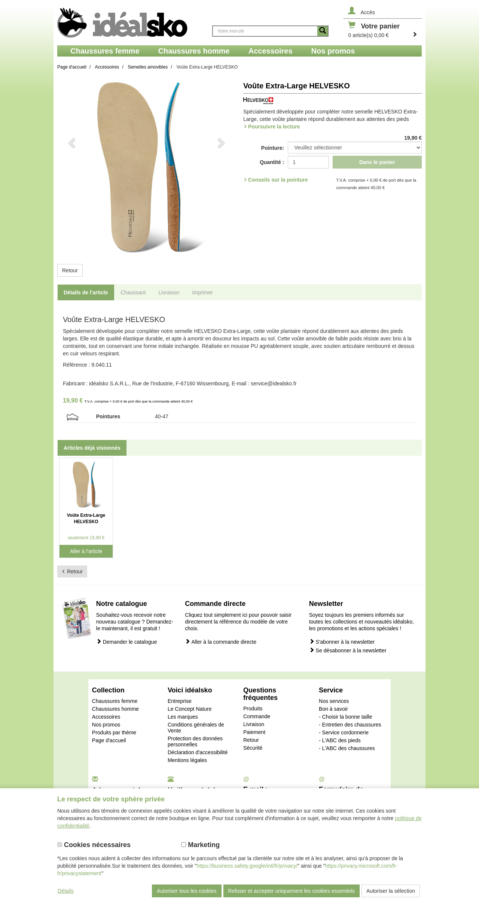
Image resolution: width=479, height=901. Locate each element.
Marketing (200, 845)
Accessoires (106, 717)
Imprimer (202, 292)
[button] (70, 167)
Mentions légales (187, 760)
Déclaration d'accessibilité (198, 752)
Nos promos (106, 725)
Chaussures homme (115, 709)
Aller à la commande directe (220, 641)
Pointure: (272, 148)
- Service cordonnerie (344, 732)
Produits (252, 709)
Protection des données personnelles (195, 741)
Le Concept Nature (190, 709)
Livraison (253, 724)
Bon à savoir (333, 709)
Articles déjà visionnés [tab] (92, 448)
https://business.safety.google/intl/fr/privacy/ (247, 866)
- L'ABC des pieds (340, 740)
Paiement (254, 732)
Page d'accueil (109, 740)
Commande (256, 716)
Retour (70, 270)
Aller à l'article (86, 551)
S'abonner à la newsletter (342, 641)
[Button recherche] (322, 31)
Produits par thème (114, 732)
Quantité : (272, 162)
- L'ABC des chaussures (347, 748)
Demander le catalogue (126, 641)
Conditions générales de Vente (196, 728)
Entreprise (180, 701)
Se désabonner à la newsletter (348, 650)
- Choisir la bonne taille (345, 717)
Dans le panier (377, 162)
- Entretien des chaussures (350, 725)
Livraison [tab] (168, 292)
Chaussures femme (114, 701)
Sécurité (252, 748)
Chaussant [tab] (133, 292)
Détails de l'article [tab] (86, 292)
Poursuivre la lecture (274, 127)
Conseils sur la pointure (278, 180)
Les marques (183, 717)
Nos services (334, 701)
